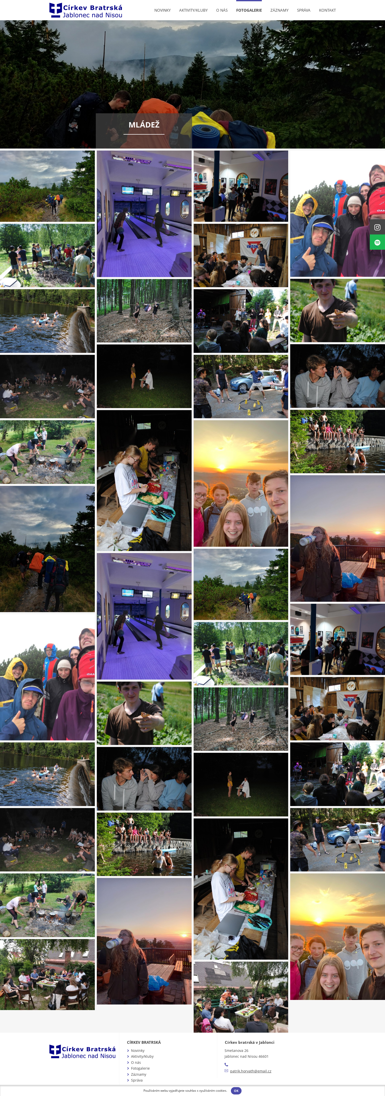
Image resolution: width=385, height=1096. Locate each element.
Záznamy (279, 10)
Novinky (162, 10)
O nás (222, 10)
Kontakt (327, 10)
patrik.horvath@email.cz (250, 1071)
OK (236, 1091)
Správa (303, 10)
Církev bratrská (144, 1042)
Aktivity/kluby (193, 10)
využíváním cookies (212, 1090)
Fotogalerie (249, 10)
